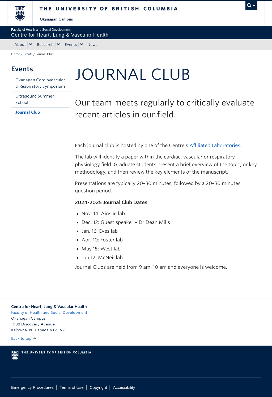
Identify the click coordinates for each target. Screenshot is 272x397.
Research (45, 44)
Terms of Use (72, 387)
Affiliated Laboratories (214, 145)
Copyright (98, 387)
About (20, 44)
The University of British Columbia (23, 13)
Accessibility (124, 387)
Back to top (24, 338)
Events (71, 44)
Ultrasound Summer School (34, 99)
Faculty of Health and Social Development (49, 312)
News (92, 44)
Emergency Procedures (32, 387)
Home (15, 54)
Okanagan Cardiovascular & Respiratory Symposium (40, 83)
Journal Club (27, 112)
